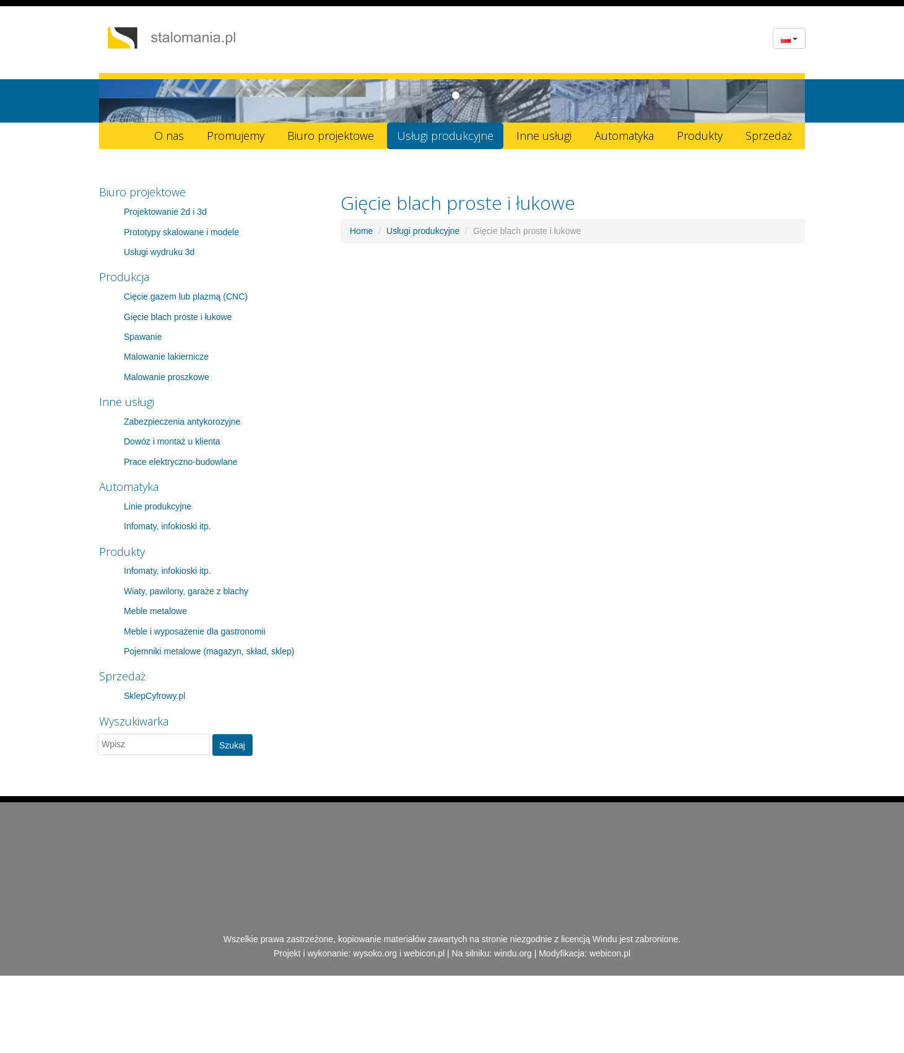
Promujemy (235, 135)
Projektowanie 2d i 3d (165, 212)
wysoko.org (375, 953)
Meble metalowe (155, 611)
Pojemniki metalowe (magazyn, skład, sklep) (209, 651)
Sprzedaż (768, 135)
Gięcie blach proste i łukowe (178, 317)
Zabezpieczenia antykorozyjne (182, 422)
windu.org (513, 953)
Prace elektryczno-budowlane (181, 462)
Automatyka (624, 135)
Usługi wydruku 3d (159, 252)
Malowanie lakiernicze (166, 357)
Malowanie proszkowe (166, 377)
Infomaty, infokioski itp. (167, 526)
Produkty (700, 135)
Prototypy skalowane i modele (181, 232)
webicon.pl (424, 953)
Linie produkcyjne (157, 506)
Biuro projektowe (330, 135)
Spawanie (143, 337)
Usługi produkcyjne (445, 135)
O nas (169, 135)
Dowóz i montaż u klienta (172, 441)
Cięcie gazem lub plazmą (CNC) (186, 296)
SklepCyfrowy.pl (154, 696)
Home (361, 231)
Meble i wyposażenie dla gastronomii (195, 631)
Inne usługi (544, 135)
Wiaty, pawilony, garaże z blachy (186, 591)
